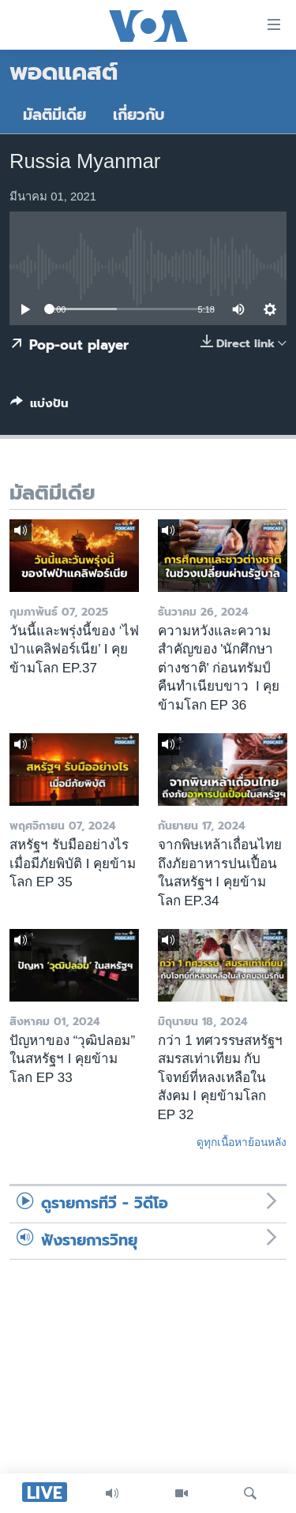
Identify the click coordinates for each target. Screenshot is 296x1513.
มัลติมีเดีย (54, 114)
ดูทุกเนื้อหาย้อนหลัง (242, 1142)
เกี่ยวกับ (139, 114)
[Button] (39, 406)
